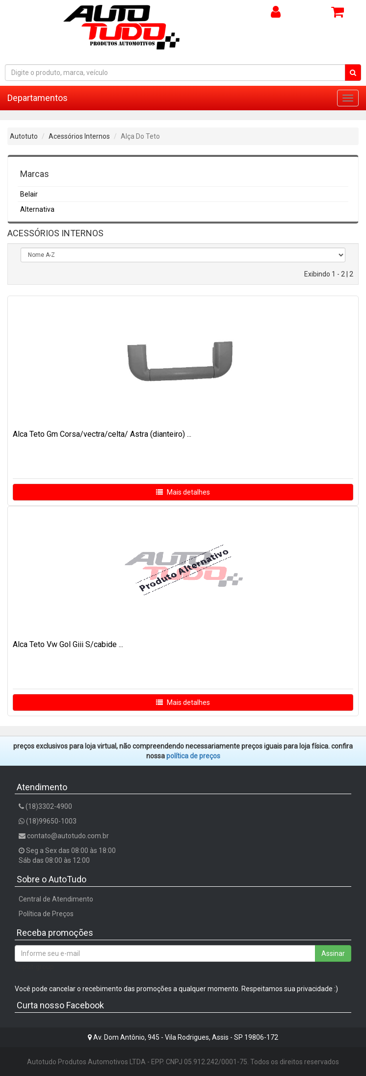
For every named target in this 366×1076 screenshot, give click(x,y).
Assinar (333, 953)
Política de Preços (46, 914)
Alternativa (37, 209)
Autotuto (24, 136)
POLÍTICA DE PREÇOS (193, 756)
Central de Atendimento (56, 899)
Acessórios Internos (79, 136)
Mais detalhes (183, 492)
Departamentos (37, 98)
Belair (29, 194)
